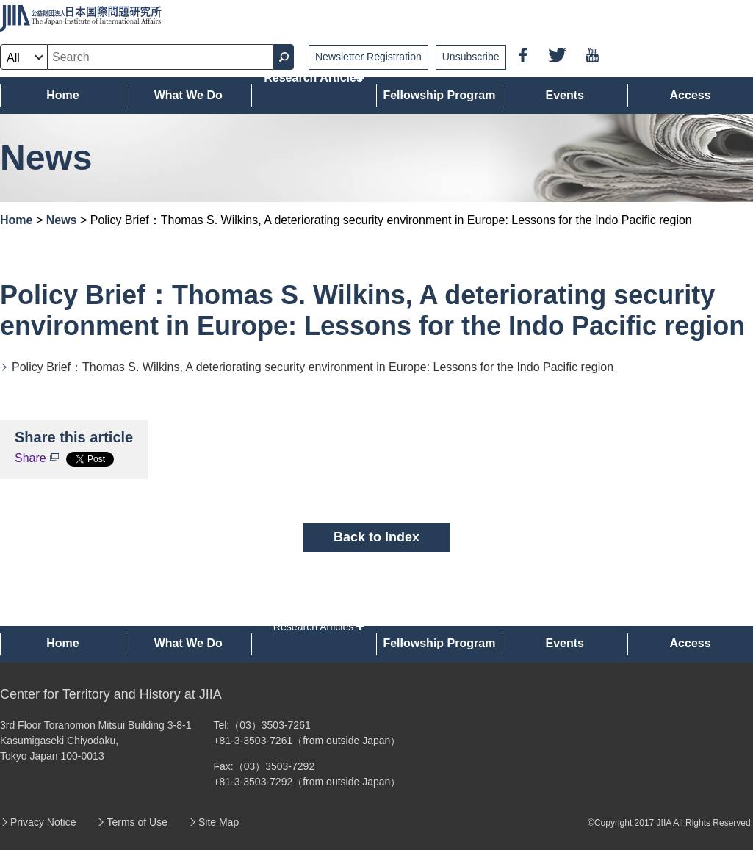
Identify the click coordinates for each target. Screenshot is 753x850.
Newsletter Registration (368, 56)
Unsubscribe (471, 56)
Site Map (218, 822)
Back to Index (376, 537)
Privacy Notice (43, 822)
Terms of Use (137, 822)
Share (30, 458)
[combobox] (160, 57)
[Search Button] (283, 57)
